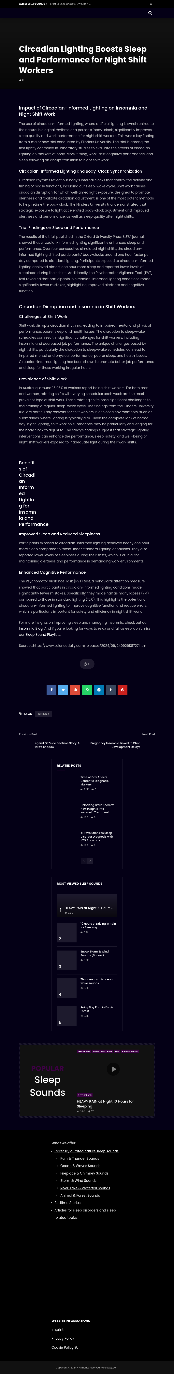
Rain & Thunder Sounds (79, 1158)
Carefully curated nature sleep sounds (86, 1151)
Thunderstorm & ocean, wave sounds (96, 981)
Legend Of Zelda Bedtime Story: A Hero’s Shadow (57, 745)
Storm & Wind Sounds (78, 1180)
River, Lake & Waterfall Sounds (85, 1188)
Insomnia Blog (31, 628)
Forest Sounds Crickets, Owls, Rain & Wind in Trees (70, 4)
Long (96, 1051)
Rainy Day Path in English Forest (97, 1009)
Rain (117, 1051)
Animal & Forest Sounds (80, 1195)
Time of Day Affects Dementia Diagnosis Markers (94, 781)
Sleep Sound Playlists (42, 634)
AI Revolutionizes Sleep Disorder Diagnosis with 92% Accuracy (96, 836)
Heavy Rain (84, 1051)
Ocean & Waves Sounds (80, 1165)
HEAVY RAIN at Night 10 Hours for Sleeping (97, 908)
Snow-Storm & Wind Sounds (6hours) (94, 953)
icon (113, 1069)
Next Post (148, 734)
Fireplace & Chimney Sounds (84, 1173)
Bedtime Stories (67, 1202)
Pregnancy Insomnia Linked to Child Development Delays (115, 745)
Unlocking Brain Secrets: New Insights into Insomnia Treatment (97, 809)
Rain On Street (130, 1051)
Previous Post (28, 734)
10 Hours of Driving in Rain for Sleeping (98, 925)
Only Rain (106, 1051)
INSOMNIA (43, 714)
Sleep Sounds (84, 1095)
